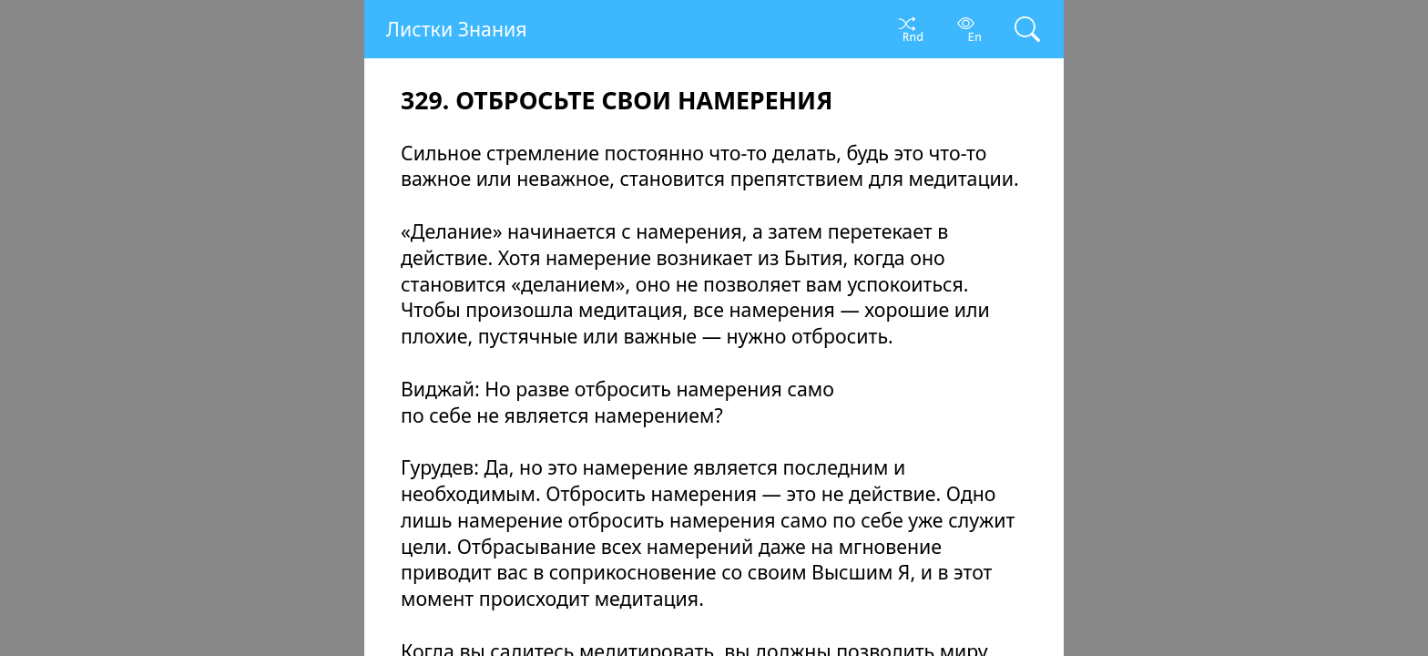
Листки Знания (456, 28)
